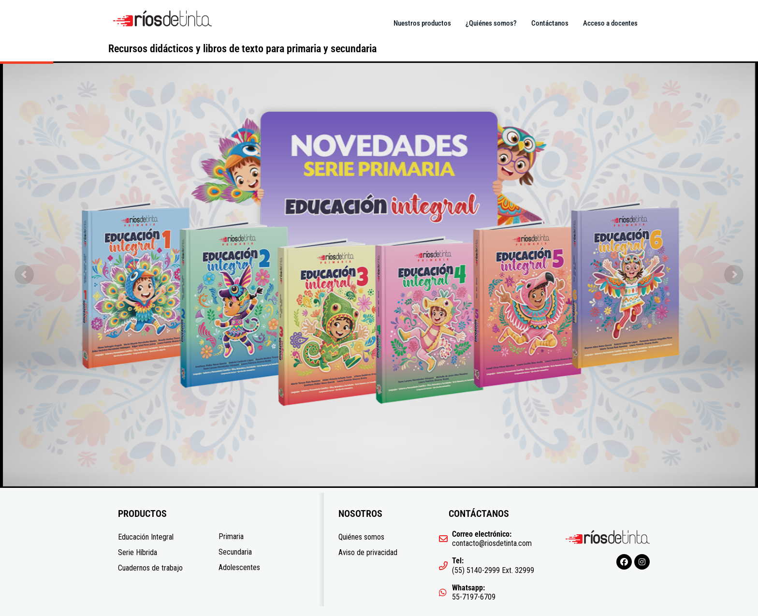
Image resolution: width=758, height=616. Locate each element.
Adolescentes (239, 567)
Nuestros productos (422, 23)
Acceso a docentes (610, 23)
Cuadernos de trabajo (150, 567)
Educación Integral (146, 537)
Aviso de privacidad (367, 552)
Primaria (231, 536)
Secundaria (235, 552)
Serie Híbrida (137, 552)
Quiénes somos (361, 537)
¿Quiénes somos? (491, 23)
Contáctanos (549, 23)
